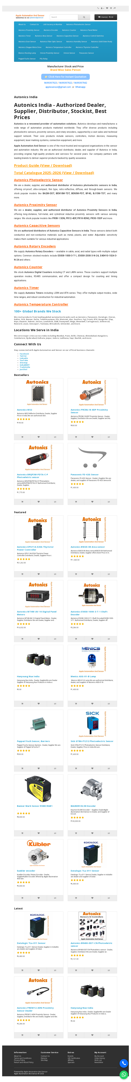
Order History (99, 1058)
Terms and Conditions (22, 1058)
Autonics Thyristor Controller (87, 47)
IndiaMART (25, 365)
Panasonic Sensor (86, 53)
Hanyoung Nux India (28, 676)
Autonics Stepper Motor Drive (29, 47)
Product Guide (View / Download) (43, 165)
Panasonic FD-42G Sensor (85, 474)
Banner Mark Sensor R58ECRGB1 (35, 805)
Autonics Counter (69, 30)
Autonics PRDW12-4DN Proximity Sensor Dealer (35, 1009)
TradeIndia (25, 367)
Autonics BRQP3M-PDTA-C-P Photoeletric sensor (32, 476)
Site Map (44, 1060)
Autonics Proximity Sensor (28, 30)
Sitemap (24, 362)
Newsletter (98, 1062)
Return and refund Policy (24, 1062)
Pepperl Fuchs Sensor (27, 59)
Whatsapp (80, 87)
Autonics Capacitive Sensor (67, 36)
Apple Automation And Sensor (35, 1072)
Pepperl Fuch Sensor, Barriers (33, 741)
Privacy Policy (19, 1060)
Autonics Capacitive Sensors (37, 225)
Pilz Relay (44, 59)
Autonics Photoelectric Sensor (78, 24)
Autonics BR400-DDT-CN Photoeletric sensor (91, 944)
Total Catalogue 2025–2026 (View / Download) (54, 172)
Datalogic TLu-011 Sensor (85, 870)
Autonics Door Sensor (27, 42)
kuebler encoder (26, 870)
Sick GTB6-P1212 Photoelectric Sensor (92, 741)
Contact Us (34, 24)
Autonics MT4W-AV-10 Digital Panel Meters (37, 613)
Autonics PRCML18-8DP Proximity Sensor (89, 411)
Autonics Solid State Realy (101, 42)
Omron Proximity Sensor (49, 53)
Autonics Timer (24, 36)
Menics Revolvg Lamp (27, 53)
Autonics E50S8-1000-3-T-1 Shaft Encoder (89, 613)
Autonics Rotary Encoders (35, 246)
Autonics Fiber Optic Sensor (51, 42)
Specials (71, 1062)
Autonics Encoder (51, 30)
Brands (70, 1056)
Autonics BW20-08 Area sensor (88, 546)
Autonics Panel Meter (88, 30)
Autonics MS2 (24, 409)
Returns (44, 1058)
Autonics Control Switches (93, 36)
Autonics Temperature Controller (58, 47)
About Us (22, 24)
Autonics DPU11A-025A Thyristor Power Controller (35, 548)
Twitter (23, 356)
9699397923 (50, 83)
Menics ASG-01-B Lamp (83, 676)
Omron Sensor (69, 53)
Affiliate (71, 1060)
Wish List (98, 1060)
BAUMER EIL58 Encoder (83, 805)
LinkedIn (24, 358)
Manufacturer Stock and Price (65, 66)
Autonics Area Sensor (43, 36)
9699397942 (80, 83)
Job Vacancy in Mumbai (52, 24)
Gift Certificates (74, 1058)
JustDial (23, 369)
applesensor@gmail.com (58, 87)
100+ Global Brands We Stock (37, 311)
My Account (99, 1056)
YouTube (24, 360)
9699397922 (65, 83)
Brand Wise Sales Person (65, 69)
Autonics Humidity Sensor (76, 42)
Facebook (24, 354)
